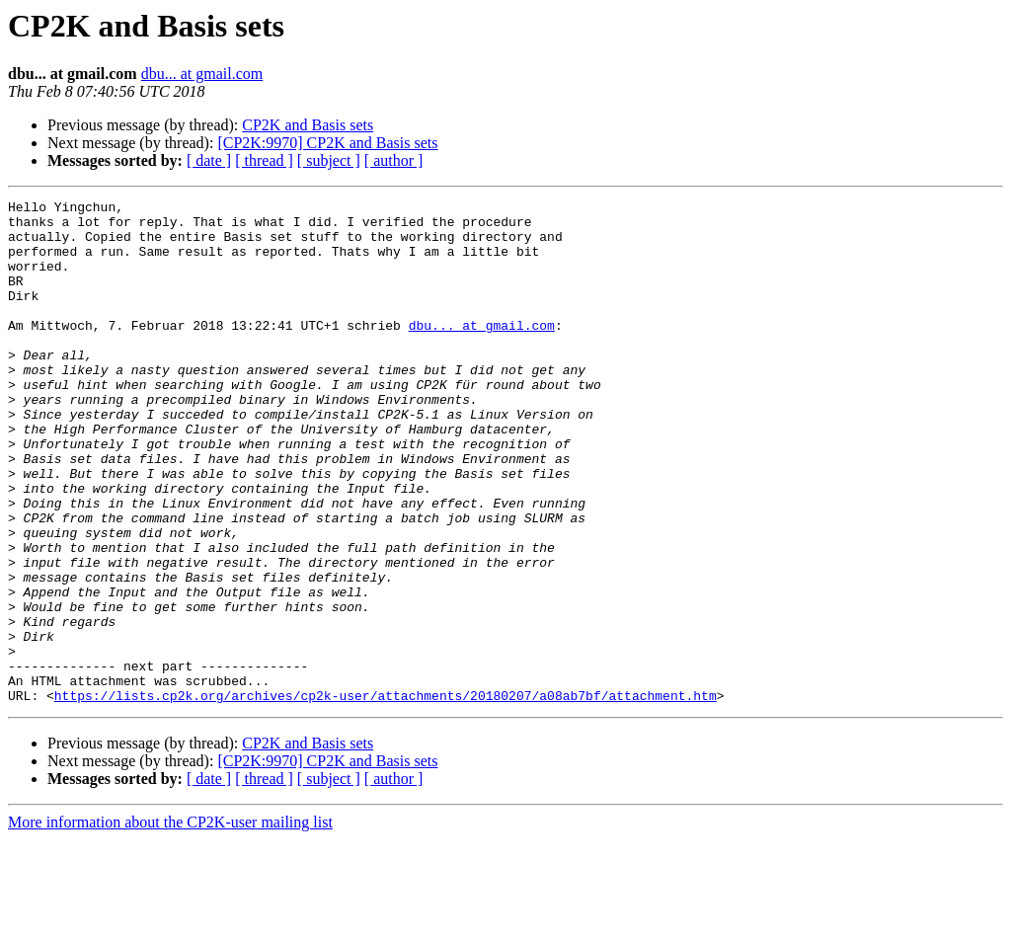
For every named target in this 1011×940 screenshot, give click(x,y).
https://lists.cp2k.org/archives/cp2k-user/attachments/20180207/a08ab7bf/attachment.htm (385, 796)
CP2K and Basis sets (307, 125)
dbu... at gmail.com (202, 73)
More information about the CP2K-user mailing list (170, 922)
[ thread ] (264, 160)
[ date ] (209, 160)
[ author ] (394, 160)
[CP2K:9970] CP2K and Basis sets (327, 142)
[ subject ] (328, 160)
